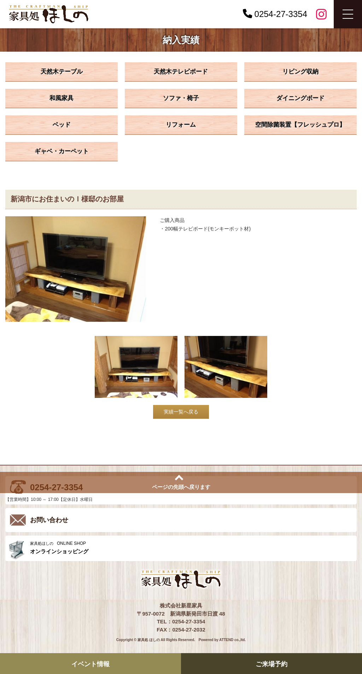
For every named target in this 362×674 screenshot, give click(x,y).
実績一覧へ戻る (181, 412)
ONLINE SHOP (191, 548)
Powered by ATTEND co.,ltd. (222, 640)
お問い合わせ (49, 520)
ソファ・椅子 (181, 98)
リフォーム (181, 124)
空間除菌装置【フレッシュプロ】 (300, 124)
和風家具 (61, 98)
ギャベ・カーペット (62, 151)
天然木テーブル (62, 71)
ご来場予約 (271, 664)
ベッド (62, 124)
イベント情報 (90, 664)
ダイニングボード (300, 98)
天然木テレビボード (181, 71)
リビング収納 (300, 71)
